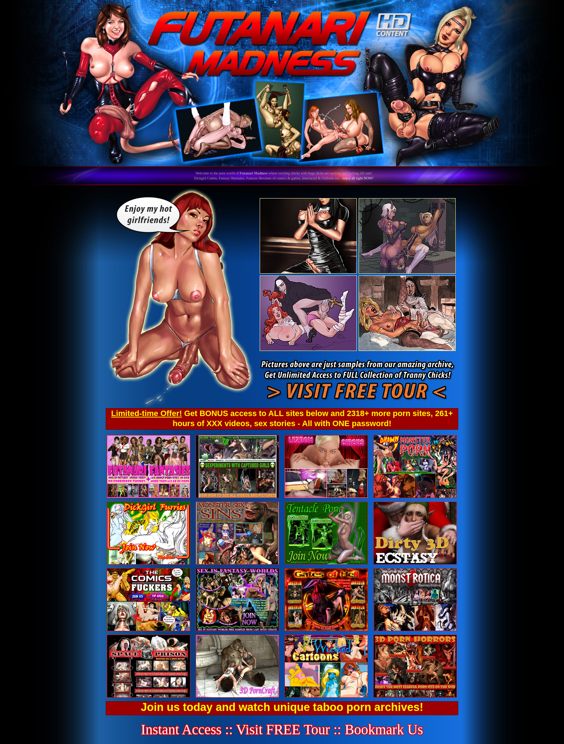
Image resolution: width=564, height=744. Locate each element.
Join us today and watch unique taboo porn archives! (282, 707)
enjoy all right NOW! (357, 178)
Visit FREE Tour (283, 729)
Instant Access (181, 729)
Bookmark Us (384, 729)
